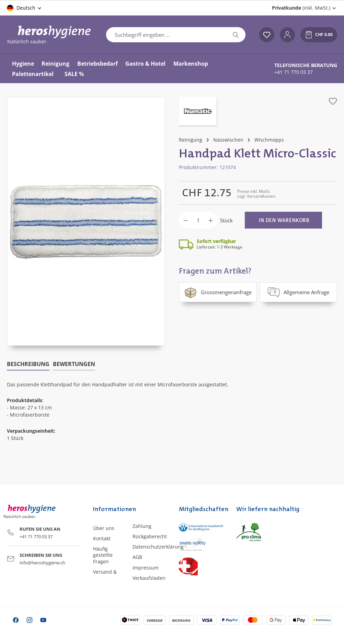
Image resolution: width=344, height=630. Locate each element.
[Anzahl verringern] (185, 220)
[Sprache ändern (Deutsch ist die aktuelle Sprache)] (24, 8)
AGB (137, 557)
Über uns (103, 528)
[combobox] (166, 34)
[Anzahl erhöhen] (210, 220)
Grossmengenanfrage (218, 292)
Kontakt (102, 538)
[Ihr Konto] (287, 34)
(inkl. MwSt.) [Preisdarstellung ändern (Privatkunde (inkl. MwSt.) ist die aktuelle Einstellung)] (301, 7)
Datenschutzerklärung (158, 546)
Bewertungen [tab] (74, 364)
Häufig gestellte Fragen (103, 554)
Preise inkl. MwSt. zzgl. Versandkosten (256, 193)
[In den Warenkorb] (283, 220)
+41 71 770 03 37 (293, 72)
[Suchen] (235, 34)
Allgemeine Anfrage (298, 292)
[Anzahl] (198, 220)
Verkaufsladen (149, 578)
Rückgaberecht (150, 536)
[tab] (28, 364)
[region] (86, 221)
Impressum (146, 567)
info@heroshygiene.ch (42, 563)
